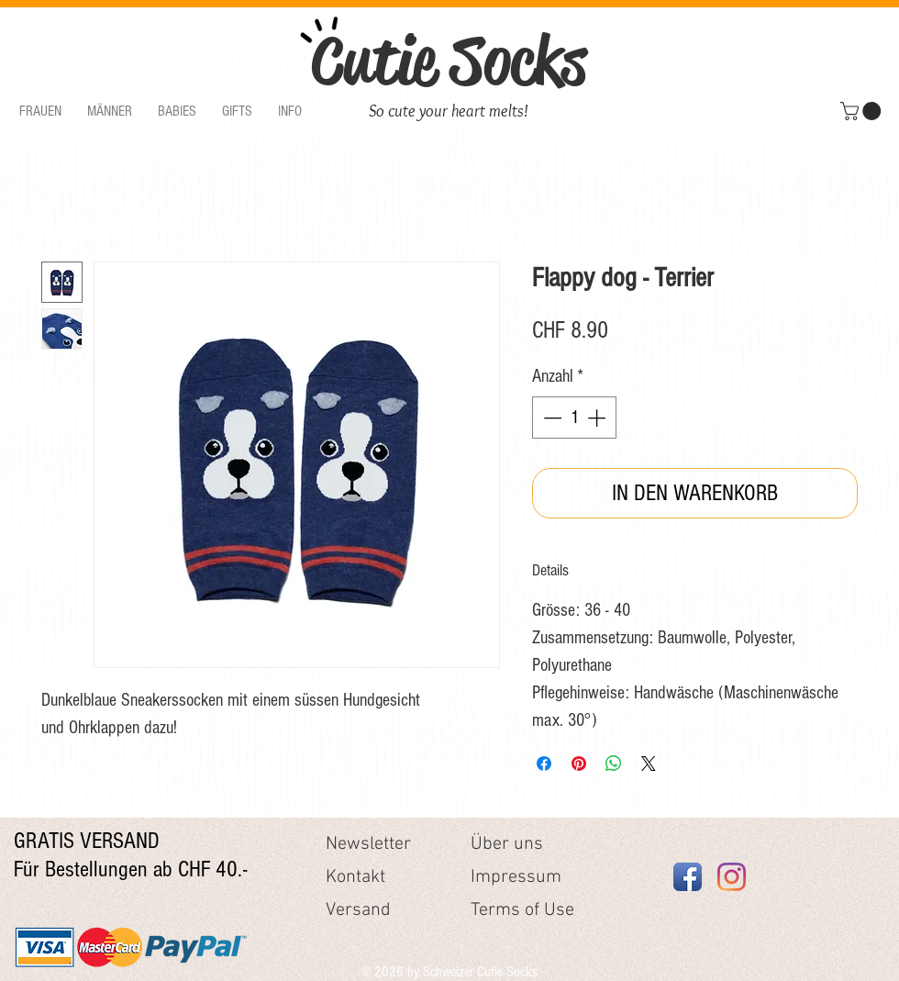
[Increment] (598, 417)
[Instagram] (731, 877)
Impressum (516, 877)
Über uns (507, 844)
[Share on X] (649, 763)
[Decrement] (550, 417)
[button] (40, 111)
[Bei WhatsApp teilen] (614, 763)
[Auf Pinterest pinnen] (579, 763)
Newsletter (368, 844)
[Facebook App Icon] (687, 877)
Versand (358, 910)
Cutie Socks (448, 60)
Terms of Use (522, 910)
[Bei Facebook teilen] (544, 763)
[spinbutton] (574, 417)
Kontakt (355, 877)
